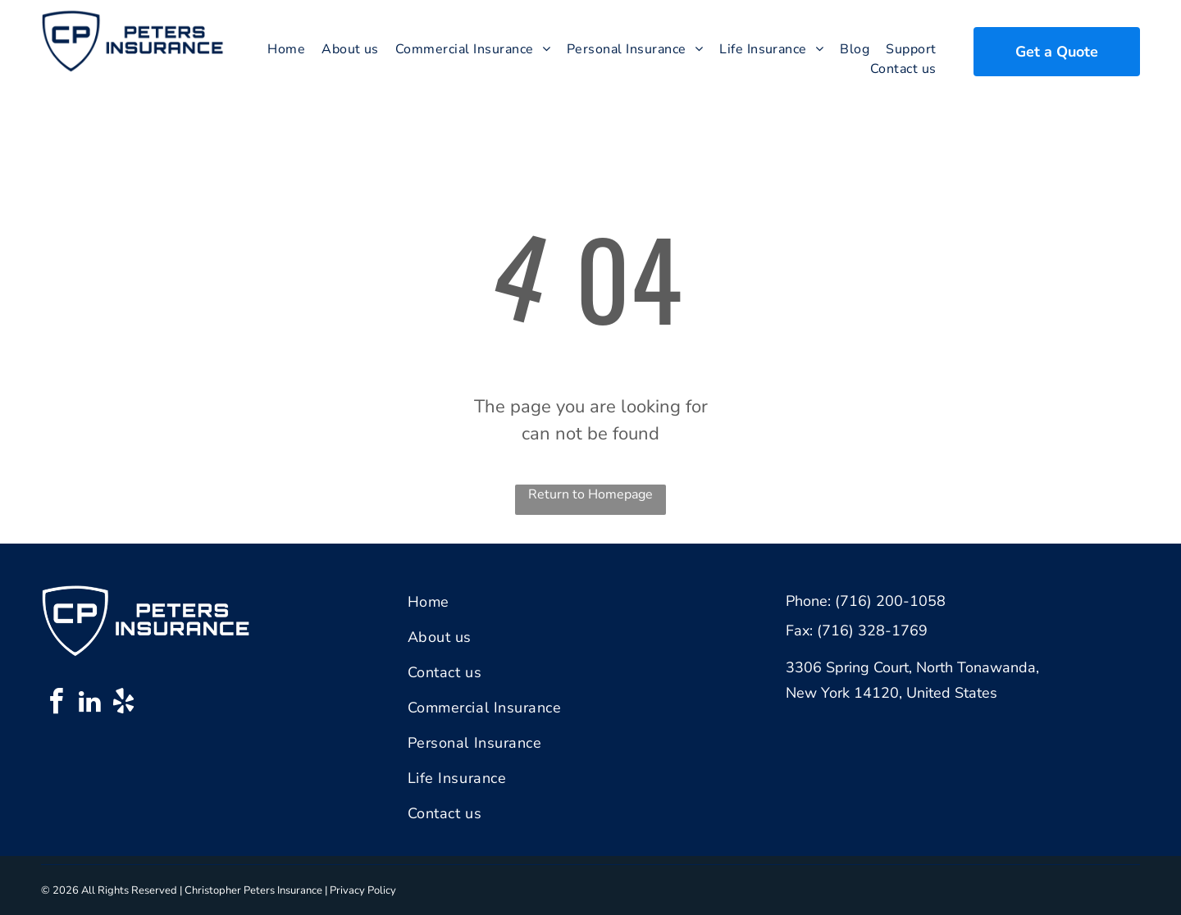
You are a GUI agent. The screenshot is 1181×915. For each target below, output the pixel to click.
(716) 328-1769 (872, 630)
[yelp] (123, 704)
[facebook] (56, 704)
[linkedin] (89, 704)
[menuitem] (286, 49)
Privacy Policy (363, 890)
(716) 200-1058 (890, 601)
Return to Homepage (590, 494)
